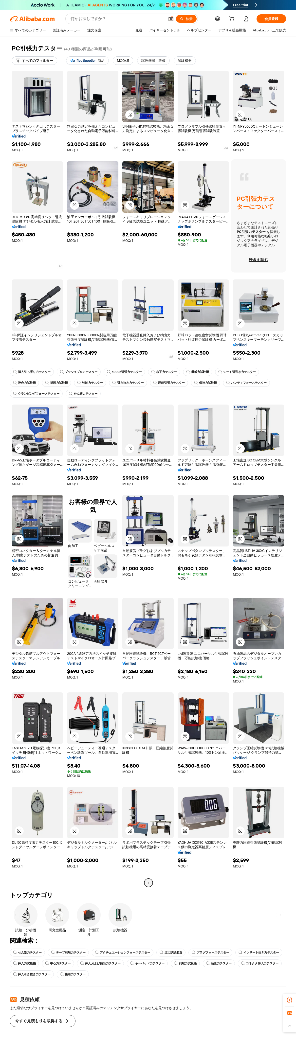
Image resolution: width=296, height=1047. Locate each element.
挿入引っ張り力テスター (32, 372)
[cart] (232, 20)
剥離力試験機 (185, 963)
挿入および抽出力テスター (100, 963)
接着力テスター (73, 974)
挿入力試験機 (24, 963)
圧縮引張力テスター (169, 383)
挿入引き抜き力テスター (32, 974)
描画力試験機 (56, 383)
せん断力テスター (83, 394)
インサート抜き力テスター (259, 953)
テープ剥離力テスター (68, 953)
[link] (289, 1000)
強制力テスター (90, 383)
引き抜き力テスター (128, 383)
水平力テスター (164, 372)
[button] (171, 19)
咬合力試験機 (24, 383)
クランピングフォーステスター (36, 394)
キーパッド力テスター (147, 963)
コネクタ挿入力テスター (259, 963)
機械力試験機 (197, 372)
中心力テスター (58, 963)
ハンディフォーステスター (246, 383)
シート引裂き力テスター (237, 372)
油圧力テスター (219, 963)
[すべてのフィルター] (34, 60)
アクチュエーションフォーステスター (122, 953)
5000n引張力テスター (124, 372)
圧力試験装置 (171, 953)
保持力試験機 (205, 383)
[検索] (186, 19)
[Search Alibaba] (117, 19)
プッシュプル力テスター (78, 372)
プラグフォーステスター (210, 953)
